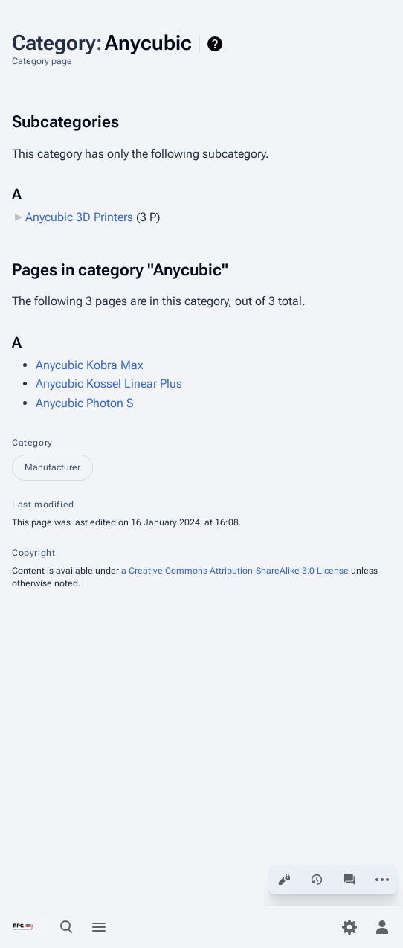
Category (32, 443)
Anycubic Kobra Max (90, 365)
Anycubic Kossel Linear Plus (109, 384)
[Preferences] (349, 927)
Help (216, 43)
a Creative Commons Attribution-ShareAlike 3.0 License (235, 571)
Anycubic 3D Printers (79, 217)
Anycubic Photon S (84, 403)
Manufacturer (52, 467)
